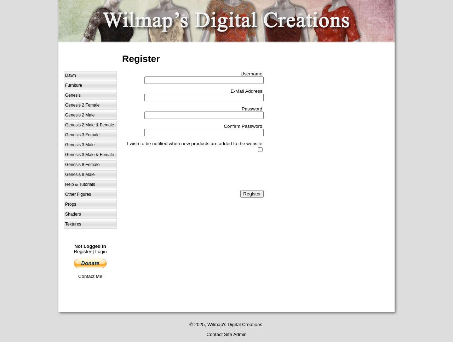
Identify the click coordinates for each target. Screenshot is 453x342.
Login (101, 251)
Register (82, 251)
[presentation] (210, 172)
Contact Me (90, 276)
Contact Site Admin (226, 334)
